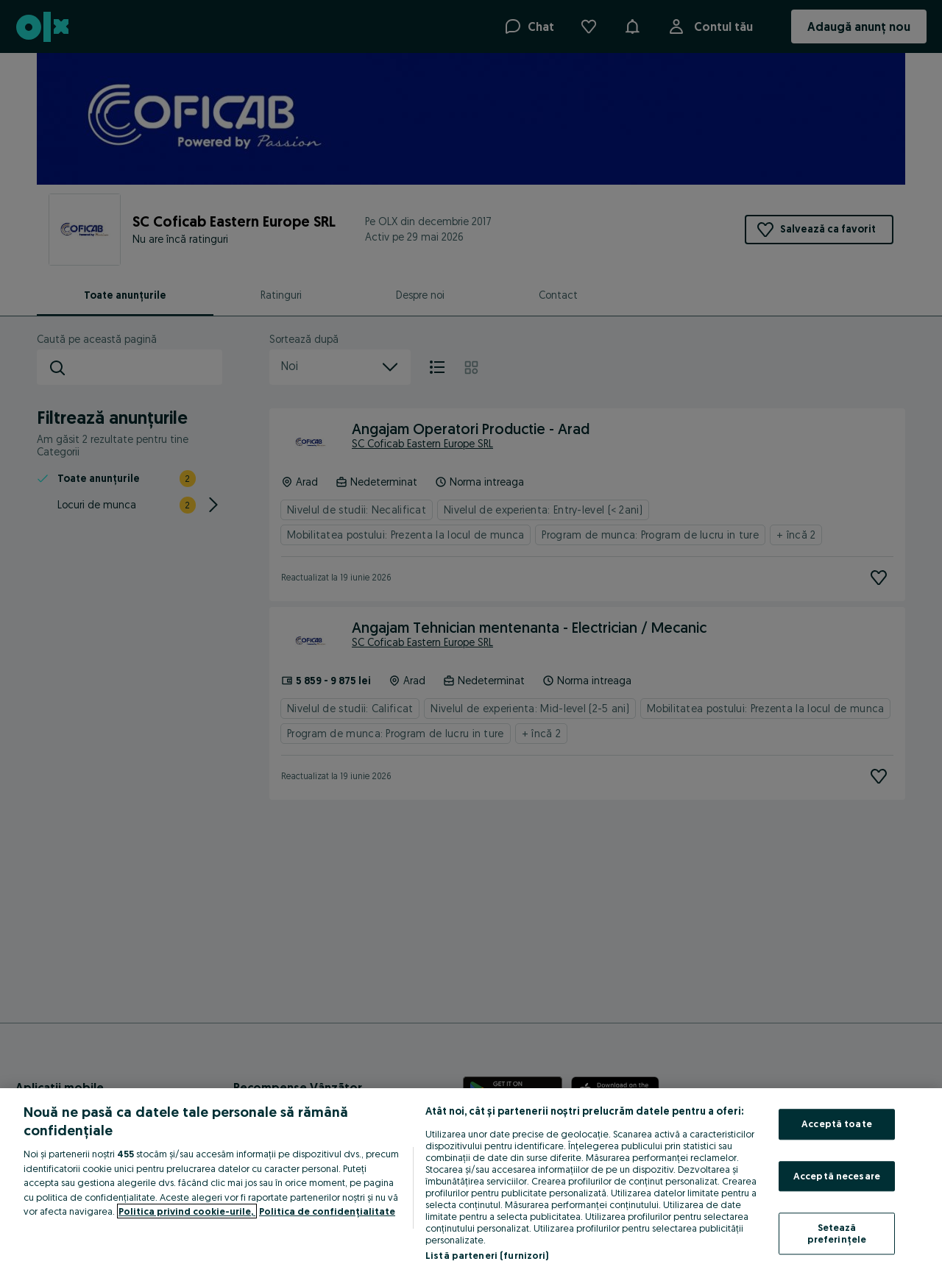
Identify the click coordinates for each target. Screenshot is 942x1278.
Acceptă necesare (836, 1176)
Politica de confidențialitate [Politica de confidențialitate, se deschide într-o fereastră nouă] (327, 1211)
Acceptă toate (836, 1123)
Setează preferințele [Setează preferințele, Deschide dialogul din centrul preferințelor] (837, 1234)
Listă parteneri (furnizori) (487, 1255)
